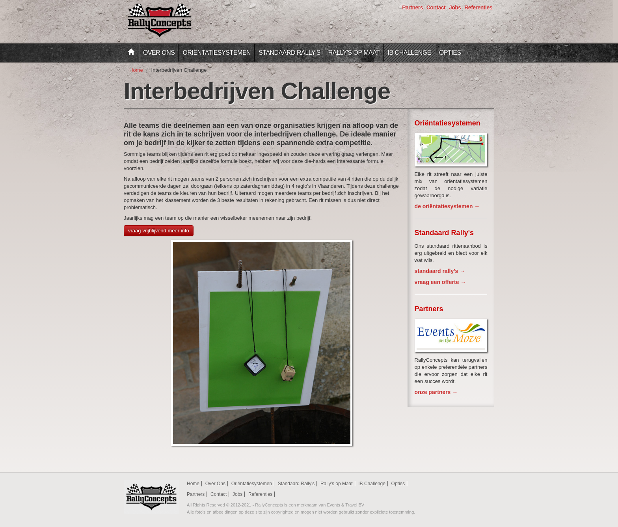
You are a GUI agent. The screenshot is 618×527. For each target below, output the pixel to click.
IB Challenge (409, 52)
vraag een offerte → (440, 282)
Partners (412, 7)
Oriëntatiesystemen (216, 52)
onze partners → (436, 392)
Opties (450, 52)
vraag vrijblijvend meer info (158, 231)
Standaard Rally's (289, 52)
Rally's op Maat (354, 52)
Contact (436, 7)
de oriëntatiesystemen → (447, 206)
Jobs (455, 7)
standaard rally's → (440, 271)
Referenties (478, 7)
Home (136, 70)
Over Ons (159, 52)
